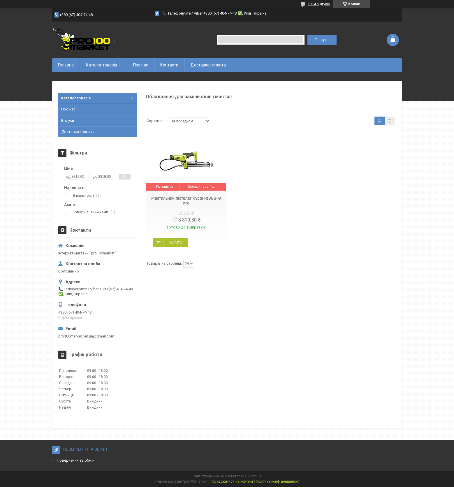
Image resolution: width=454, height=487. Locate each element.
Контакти (169, 65)
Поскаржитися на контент (231, 481)
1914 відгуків (319, 4)
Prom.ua (255, 476)
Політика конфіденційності (278, 481)
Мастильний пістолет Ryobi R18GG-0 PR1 (186, 201)
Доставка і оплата (208, 65)
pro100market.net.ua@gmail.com (86, 336)
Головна (66, 65)
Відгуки (67, 120)
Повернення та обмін (75, 460)
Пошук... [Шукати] (322, 40)
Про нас (140, 65)
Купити (175, 242)
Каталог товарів (101, 65)
